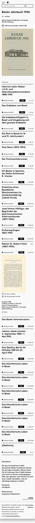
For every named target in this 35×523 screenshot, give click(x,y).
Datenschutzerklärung (13, 520)
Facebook (6, 488)
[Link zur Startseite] (25, 3)
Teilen (4, 314)
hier (9, 473)
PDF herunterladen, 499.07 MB (14, 26)
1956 (9, 304)
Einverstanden (29, 509)
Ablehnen (30, 511)
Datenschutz (7, 495)
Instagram (6, 490)
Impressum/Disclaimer (11, 497)
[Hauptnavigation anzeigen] (3, 4)
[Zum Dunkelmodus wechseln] (8, 3)
